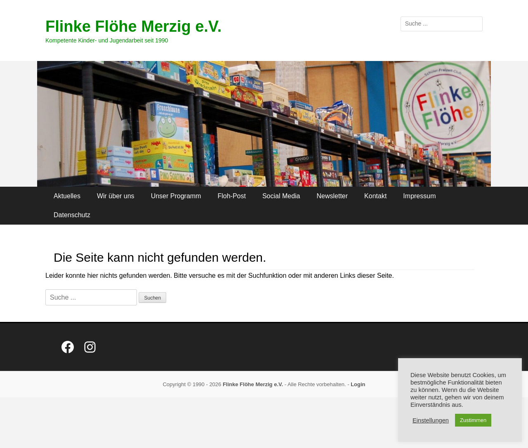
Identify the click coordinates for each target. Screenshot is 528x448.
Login (358, 384)
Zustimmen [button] (473, 420)
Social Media (281, 195)
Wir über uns (115, 195)
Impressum (419, 195)
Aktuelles (67, 195)
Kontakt (375, 195)
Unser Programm (176, 195)
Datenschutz (72, 214)
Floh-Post (231, 195)
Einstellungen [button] (430, 420)
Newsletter (332, 195)
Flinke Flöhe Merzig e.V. (133, 26)
